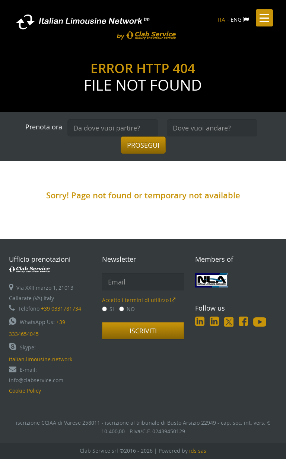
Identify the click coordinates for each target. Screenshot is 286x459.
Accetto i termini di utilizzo (138, 300)
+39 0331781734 (61, 308)
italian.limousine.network (40, 359)
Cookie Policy (25, 390)
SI (108, 308)
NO (127, 308)
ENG (236, 19)
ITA (221, 19)
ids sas (197, 450)
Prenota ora (43, 126)
